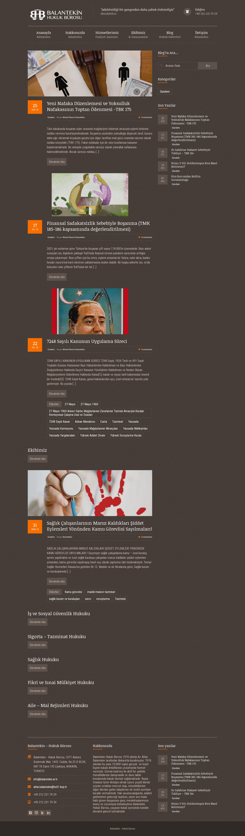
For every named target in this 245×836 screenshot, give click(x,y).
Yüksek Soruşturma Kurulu (125, 435)
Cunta (103, 421)
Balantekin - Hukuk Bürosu (122, 828)
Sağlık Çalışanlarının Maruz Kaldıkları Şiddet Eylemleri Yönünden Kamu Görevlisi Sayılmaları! (99, 526)
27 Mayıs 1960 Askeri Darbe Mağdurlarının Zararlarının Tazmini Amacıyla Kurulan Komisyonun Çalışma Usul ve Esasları (96, 413)
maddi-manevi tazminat (101, 592)
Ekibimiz (37, 450)
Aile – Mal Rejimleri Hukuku (58, 705)
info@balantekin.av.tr (45, 779)
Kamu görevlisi (73, 592)
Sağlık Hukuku (43, 659)
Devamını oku (57, 162)
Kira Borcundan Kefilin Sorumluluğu (185, 178)
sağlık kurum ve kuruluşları (64, 599)
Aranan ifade (173, 66)
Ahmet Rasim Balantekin (74, 117)
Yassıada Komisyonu (61, 428)
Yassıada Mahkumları (135, 428)
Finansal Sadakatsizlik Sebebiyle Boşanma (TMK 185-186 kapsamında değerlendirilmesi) (98, 226)
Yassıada (133, 421)
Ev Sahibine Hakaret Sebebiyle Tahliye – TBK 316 (190, 151)
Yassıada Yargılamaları (62, 435)
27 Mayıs (70, 404)
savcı (88, 599)
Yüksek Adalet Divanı (92, 435)
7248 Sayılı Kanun (59, 421)
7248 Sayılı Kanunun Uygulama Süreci (87, 341)
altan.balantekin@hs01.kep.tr (50, 787)
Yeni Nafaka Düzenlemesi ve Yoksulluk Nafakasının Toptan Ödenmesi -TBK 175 (89, 106)
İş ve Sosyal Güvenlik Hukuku (59, 613)
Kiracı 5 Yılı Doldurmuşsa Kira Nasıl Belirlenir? (194, 164)
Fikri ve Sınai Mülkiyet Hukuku (61, 682)
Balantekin (67, 537)
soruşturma (103, 599)
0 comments (146, 117)
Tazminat (117, 421)
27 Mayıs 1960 (89, 404)
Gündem (51, 117)
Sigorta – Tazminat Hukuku (57, 636)
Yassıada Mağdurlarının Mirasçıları (98, 428)
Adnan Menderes (85, 421)
